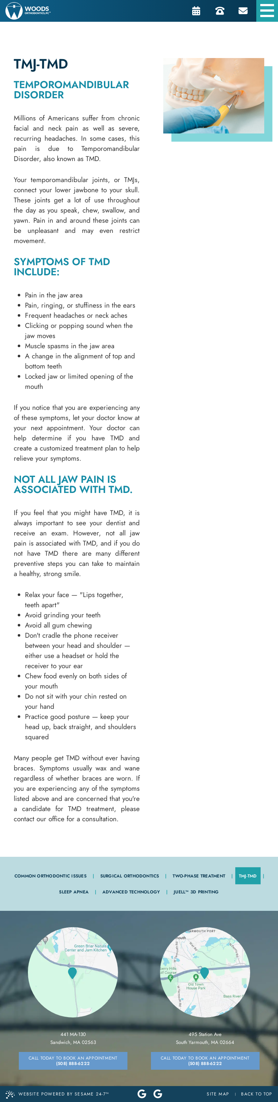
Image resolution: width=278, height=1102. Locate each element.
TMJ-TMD (248, 876)
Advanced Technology (131, 892)
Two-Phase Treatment (199, 876)
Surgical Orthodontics (129, 876)
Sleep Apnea (74, 892)
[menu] (267, 11)
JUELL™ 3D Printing (196, 892)
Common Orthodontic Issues (50, 876)
